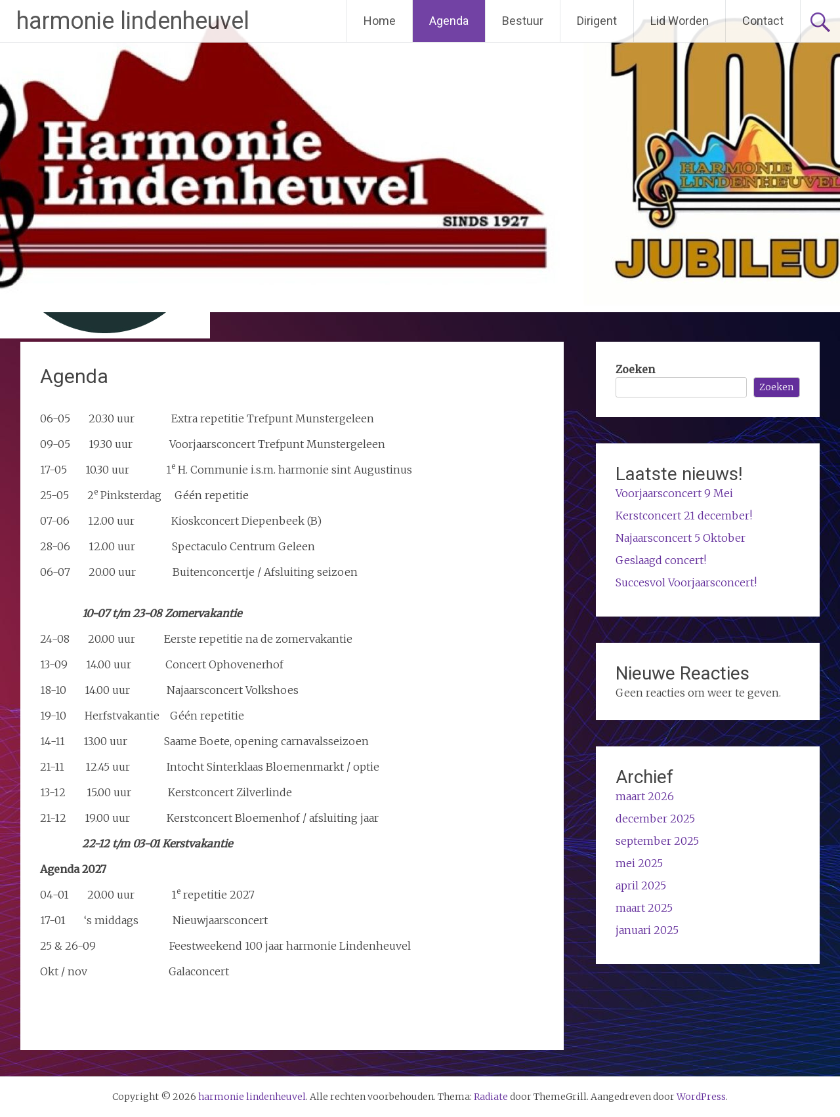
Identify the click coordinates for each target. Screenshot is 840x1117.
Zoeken (635, 369)
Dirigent (597, 21)
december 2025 (655, 818)
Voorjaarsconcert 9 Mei (674, 493)
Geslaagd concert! (661, 560)
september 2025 (657, 840)
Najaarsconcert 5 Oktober (681, 537)
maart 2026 (645, 796)
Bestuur (522, 21)
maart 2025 (644, 907)
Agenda (449, 21)
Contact (763, 21)
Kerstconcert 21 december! (684, 515)
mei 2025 (639, 863)
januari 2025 (647, 930)
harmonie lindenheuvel (132, 21)
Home (380, 21)
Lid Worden (679, 21)
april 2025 (641, 885)
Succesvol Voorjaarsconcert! (686, 582)
